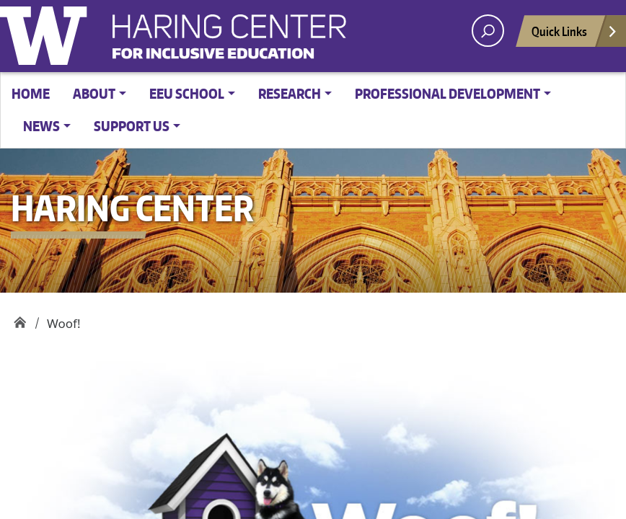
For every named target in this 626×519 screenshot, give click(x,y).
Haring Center (346, 40)
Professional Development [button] (447, 93)
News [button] (41, 126)
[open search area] (488, 30)
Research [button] (289, 93)
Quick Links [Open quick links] (575, 35)
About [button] (94, 93)
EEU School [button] (186, 93)
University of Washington (47, 32)
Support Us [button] (131, 126)
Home (31, 93)
